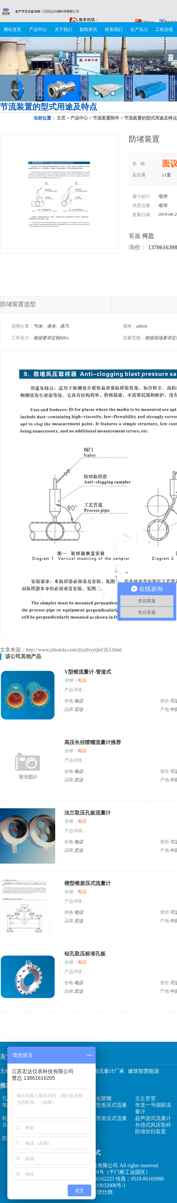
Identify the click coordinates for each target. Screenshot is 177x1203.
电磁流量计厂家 (106, 1071)
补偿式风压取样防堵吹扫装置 (153, 1128)
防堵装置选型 (18, 304)
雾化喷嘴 (101, 1098)
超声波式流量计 (153, 1118)
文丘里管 (145, 1098)
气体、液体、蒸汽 (51, 326)
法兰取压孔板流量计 (87, 813)
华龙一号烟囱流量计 (153, 1108)
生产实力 (139, 29)
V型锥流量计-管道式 (87, 672)
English (168, 21)
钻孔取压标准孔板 (85, 954)
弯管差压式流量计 (109, 1122)
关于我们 (63, 29)
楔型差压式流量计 (109, 1108)
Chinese (144, 21)
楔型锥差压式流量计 (87, 883)
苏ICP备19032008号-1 (101, 1185)
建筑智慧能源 (143, 1071)
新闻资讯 (88, 29)
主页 (61, 118)
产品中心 (38, 29)
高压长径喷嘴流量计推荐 (92, 742)
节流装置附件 (106, 118)
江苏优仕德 (100, 1192)
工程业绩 (164, 29)
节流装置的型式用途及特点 (150, 118)
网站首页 (12, 29)
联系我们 (114, 29)
